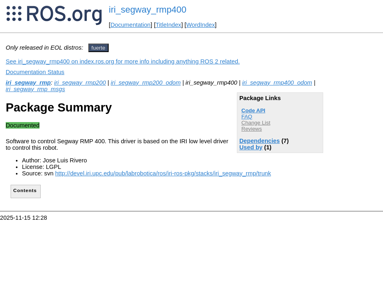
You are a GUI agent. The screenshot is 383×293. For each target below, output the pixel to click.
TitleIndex (168, 25)
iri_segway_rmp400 (147, 9)
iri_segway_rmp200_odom (146, 82)
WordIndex (200, 25)
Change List (255, 123)
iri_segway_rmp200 (80, 82)
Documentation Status (35, 72)
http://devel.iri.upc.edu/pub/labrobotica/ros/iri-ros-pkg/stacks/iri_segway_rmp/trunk (163, 173)
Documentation (130, 25)
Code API (253, 110)
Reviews (251, 129)
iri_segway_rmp (28, 82)
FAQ (246, 117)
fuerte (98, 48)
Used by (251, 147)
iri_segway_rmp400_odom (277, 82)
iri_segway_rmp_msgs (35, 89)
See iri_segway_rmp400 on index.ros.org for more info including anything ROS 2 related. (123, 61)
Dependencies (259, 141)
